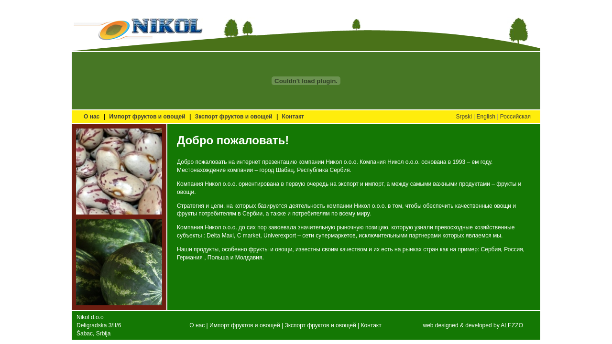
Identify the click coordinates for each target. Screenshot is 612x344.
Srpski (463, 116)
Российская (515, 116)
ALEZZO (512, 325)
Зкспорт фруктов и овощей (234, 116)
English (486, 116)
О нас (91, 116)
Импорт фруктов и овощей (147, 116)
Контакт (293, 116)
